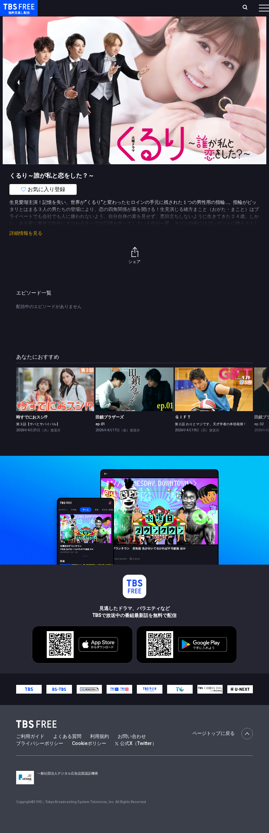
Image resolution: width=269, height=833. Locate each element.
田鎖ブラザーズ (109, 430)
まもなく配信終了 (103, 27)
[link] (55, 403)
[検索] (209, 10)
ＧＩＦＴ (183, 430)
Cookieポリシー (89, 756)
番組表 (252, 10)
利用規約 (99, 749)
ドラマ (135, 27)
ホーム (76, 10)
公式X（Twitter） (136, 756)
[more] (192, 27)
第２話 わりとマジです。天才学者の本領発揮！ (210, 437)
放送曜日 (92, 10)
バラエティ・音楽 (168, 27)
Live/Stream (139, 7)
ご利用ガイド (30, 749)
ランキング (113, 10)
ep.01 (100, 437)
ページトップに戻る (222, 747)
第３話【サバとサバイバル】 (38, 437)
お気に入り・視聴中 (174, 10)
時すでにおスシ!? (31, 430)
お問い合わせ (132, 749)
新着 (73, 27)
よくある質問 (67, 749)
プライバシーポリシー (39, 756)
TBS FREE (18, 12)
